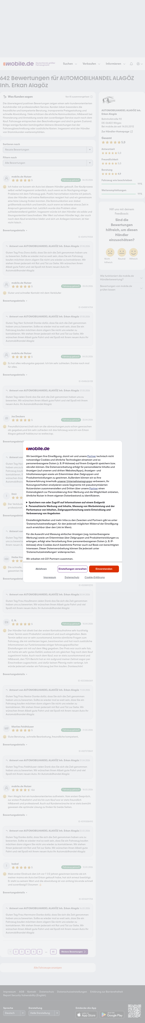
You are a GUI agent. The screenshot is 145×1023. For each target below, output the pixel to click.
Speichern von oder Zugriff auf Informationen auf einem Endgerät (67, 502)
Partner (91, 456)
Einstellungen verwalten (73, 568)
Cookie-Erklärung (95, 577)
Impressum (49, 577)
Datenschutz (72, 577)
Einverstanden (104, 568)
